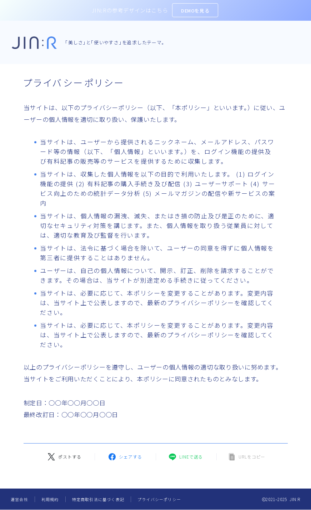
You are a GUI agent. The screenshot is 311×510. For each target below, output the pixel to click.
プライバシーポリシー (159, 499)
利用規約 (50, 499)
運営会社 (19, 499)
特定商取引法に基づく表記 (98, 499)
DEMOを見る (195, 10)
